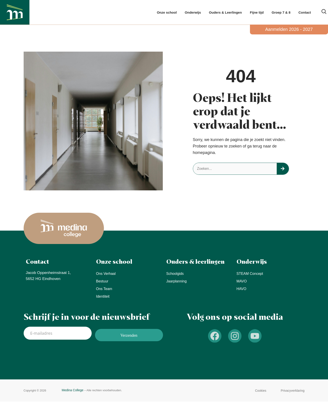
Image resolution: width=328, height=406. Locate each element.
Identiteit (102, 296)
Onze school (167, 12)
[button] (260, 390)
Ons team (104, 289)
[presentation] (57, 353)
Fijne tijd (257, 12)
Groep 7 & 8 (281, 12)
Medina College (72, 390)
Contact (305, 12)
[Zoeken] (283, 169)
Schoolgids (175, 274)
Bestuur (102, 281)
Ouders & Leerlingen (225, 12)
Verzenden (128, 334)
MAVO (242, 281)
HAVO (241, 289)
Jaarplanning (176, 281)
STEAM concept (250, 274)
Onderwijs (193, 12)
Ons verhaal (106, 274)
